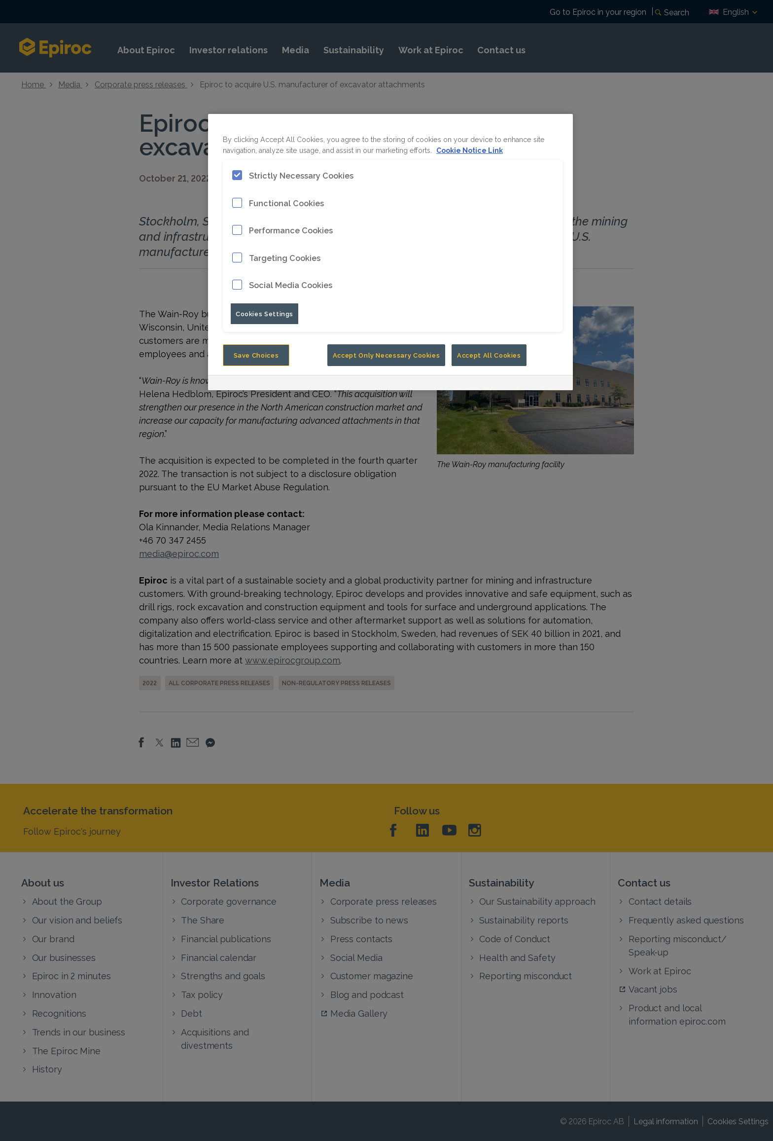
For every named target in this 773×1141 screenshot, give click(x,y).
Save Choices (256, 354)
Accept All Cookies (489, 354)
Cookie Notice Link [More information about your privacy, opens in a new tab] (469, 149)
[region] (390, 252)
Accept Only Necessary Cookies (386, 354)
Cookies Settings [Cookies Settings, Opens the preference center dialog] (264, 313)
